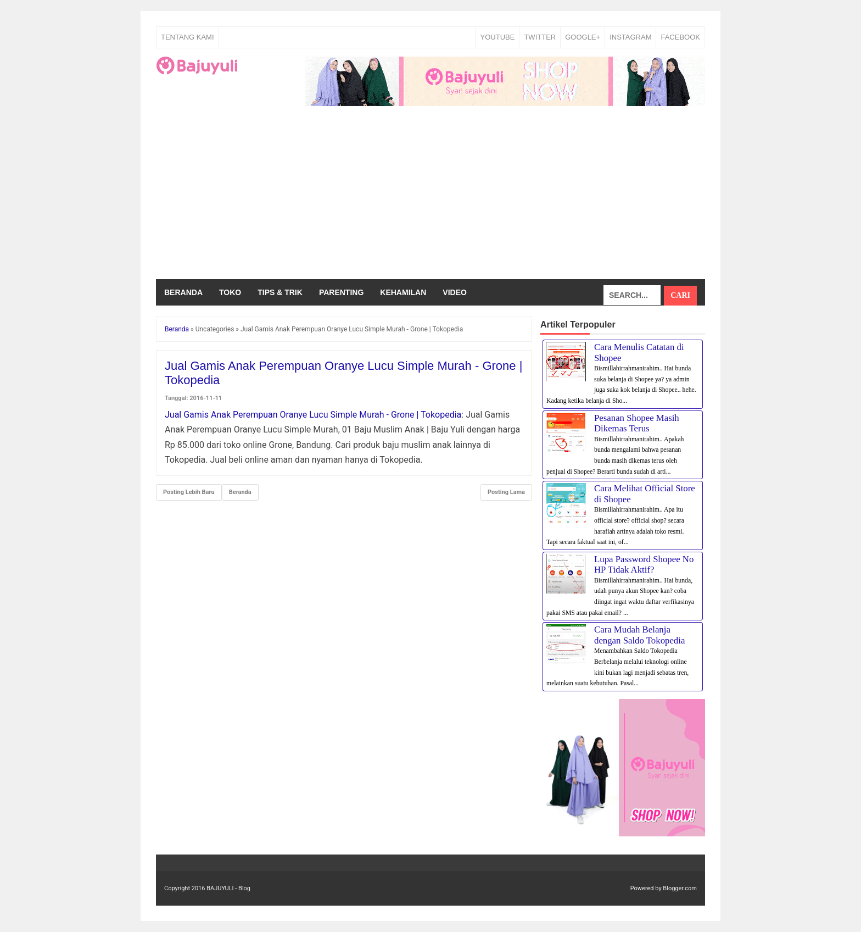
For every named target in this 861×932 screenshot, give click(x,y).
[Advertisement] (430, 197)
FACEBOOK (680, 37)
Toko (230, 292)
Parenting (341, 292)
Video (455, 292)
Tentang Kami (187, 37)
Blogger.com (680, 888)
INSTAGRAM (630, 37)
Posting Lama (506, 492)
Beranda (183, 292)
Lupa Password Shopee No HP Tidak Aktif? (644, 564)
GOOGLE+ (582, 37)
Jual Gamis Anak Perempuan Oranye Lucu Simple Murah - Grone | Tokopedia (313, 414)
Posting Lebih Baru (189, 492)
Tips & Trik (280, 292)
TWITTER (540, 37)
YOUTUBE (497, 37)
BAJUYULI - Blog (228, 888)
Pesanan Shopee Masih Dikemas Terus (636, 423)
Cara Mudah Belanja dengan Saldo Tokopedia (639, 635)
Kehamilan (403, 292)
